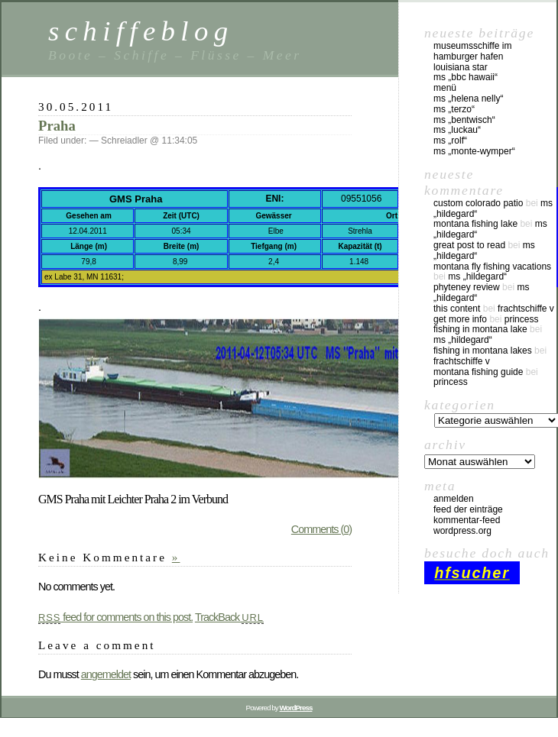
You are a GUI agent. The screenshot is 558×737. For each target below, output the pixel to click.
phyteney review (466, 287)
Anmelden (453, 498)
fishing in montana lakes (482, 350)
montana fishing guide (478, 372)
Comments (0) (321, 529)
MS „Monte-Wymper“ (474, 151)
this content (456, 308)
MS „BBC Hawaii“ (465, 77)
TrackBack (229, 617)
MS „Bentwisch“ (464, 120)
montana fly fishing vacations (492, 266)
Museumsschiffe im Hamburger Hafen (472, 51)
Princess (521, 319)
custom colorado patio (478, 203)
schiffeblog (140, 31)
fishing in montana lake (480, 329)
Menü (444, 87)
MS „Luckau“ (457, 129)
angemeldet (106, 674)
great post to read (469, 245)
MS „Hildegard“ (477, 276)
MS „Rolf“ (450, 140)
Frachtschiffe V (526, 308)
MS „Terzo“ (454, 109)
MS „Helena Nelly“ (468, 98)
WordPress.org (462, 530)
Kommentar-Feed (466, 520)
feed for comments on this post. (115, 617)
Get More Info (460, 319)
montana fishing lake (475, 223)
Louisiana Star (460, 67)
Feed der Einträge (468, 509)
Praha (57, 126)
